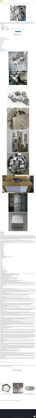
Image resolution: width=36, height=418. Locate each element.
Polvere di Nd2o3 (6, 365)
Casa (1, 3)
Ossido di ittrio (25, 365)
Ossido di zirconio (2, 365)
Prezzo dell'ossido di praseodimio (20, 365)
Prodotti (4, 3)
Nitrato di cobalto (3, 361)
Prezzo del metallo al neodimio (30, 365)
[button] (33, 1)
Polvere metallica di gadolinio (14, 365)
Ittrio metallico (9, 365)
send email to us (18, 31)
